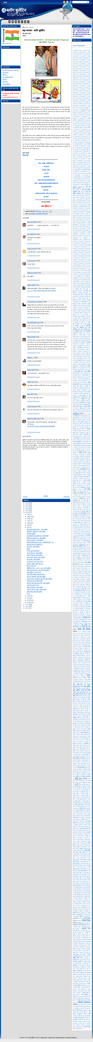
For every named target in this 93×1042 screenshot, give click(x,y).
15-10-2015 (86, 147)
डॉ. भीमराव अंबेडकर (76, 533)
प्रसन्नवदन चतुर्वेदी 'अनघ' (33, 418)
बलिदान (74, 660)
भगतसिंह (78, 701)
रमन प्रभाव (83, 774)
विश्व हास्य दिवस (87, 890)
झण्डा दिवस (75, 513)
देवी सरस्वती (81, 566)
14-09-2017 (87, 142)
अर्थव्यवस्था (76, 321)
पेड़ (89, 621)
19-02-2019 (84, 171)
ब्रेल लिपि (87, 681)
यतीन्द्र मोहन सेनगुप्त (76, 765)
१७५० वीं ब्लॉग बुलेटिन (81, 162)
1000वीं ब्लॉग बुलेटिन (84, 109)
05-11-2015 (82, 77)
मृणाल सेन (87, 750)
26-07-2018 (84, 237)
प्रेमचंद (83, 640)
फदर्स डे (76, 648)
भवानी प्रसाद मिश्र (82, 703)
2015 (26, 510)
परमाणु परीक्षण (87, 601)
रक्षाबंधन (84, 772)
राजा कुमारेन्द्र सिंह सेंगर (8, 77)
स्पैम (85, 990)
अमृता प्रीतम (85, 314)
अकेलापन (88, 299)
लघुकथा (82, 817)
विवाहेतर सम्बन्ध (87, 848)
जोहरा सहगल (75, 509)
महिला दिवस (83, 736)
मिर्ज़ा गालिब (79, 747)
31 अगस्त (84, 265)
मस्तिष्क (74, 728)
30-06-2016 (84, 261)
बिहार (83, 670)
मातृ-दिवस (86, 741)
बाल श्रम (82, 668)
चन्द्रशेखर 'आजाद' (76, 467)
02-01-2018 (82, 55)
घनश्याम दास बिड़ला (86, 463)
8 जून (82, 281)
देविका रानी (75, 566)
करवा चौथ (81, 391)
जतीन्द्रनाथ (83, 487)
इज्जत (83, 354)
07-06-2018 (79, 87)
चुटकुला (89, 474)
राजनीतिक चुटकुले (85, 784)
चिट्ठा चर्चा (78, 472)
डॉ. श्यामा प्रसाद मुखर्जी (78, 535)
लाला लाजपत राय (80, 822)
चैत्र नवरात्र (87, 478)
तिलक (76, 544)
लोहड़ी (80, 832)
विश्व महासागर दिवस (84, 881)
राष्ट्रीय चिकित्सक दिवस (81, 798)
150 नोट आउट (76, 149)
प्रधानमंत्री (87, 635)
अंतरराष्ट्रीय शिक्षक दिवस (83, 292)
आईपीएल (74, 334)
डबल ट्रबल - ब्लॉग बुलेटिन (33, 546)
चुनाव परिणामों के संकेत (46, 186)
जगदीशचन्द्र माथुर (80, 485)
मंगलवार (74, 717)
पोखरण (81, 623)
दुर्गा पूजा (74, 560)
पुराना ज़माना (75, 619)
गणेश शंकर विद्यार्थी (77, 441)
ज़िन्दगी (78, 504)
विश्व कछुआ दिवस (82, 857)
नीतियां (78, 588)
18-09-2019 (79, 167)
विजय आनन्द (84, 843)
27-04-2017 (87, 241)
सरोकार (88, 954)
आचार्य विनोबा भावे (85, 336)
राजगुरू (89, 782)
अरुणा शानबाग (77, 318)
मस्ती (79, 728)
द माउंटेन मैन (85, 549)
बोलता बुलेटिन (87, 679)
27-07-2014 (84, 242)
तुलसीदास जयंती (82, 544)
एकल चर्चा (88, 369)
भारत (81, 704)
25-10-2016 (86, 230)
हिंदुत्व (85, 1013)
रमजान (77, 774)
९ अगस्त (74, 285)
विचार (79, 843)
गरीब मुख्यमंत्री (86, 441)
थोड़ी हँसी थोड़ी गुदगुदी (77, 549)
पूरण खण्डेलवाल (31, 234)
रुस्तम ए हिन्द (79, 813)
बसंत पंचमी (80, 660)
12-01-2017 (87, 120)
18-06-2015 (75, 165)
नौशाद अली (83, 592)
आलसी (79, 351)
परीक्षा (81, 603)
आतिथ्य (76, 343)
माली (81, 745)
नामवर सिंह (87, 582)
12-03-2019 (84, 121)
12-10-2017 (83, 125)
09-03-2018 (79, 98)
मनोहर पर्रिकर (83, 725)
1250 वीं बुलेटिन (87, 127)
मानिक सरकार (75, 745)
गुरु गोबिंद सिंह (77, 448)
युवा (88, 767)
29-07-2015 (77, 257)
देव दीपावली (80, 564)
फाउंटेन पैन (87, 648)
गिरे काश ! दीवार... (46, 170)
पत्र (83, 599)
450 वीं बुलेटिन (77, 272)
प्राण (78, 638)
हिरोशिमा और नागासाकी (79, 1017)
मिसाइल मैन (75, 748)
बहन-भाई (74, 662)
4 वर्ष (81, 270)
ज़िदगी (74, 504)
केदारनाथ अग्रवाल (81, 419)
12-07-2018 (76, 125)
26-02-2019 (82, 233)
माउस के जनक (80, 739)
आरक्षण (87, 349)
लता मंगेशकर (76, 819)
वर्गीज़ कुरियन (80, 835)
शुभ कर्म (46, 173)
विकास (78, 841)
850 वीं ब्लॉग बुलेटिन (85, 283)
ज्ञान (84, 509)
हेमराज (87, 1017)
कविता (82, 398)
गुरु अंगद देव (81, 447)
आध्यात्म (74, 345)
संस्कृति (75, 943)
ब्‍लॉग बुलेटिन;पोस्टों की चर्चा (79, 694)
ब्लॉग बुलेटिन (16, 10)
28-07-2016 (84, 250)
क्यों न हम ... (46, 190)
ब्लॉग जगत (86, 682)
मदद (73, 721)
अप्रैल (28, 596)
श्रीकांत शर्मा (81, 932)
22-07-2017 (75, 204)
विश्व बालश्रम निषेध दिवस (82, 879)
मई (28, 527)
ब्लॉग (74, 682)
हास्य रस (82, 1008)
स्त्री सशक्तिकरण (82, 989)
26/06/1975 (75, 239)
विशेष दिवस (80, 850)
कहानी (82, 400)
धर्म (83, 573)
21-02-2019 (79, 195)
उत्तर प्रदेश (88, 360)
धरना (80, 573)
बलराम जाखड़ (80, 659)
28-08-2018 (80, 252)
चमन (74, 469)
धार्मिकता (87, 573)
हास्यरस (87, 1008)
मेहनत (88, 756)
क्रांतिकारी (88, 428)
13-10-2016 (83, 132)
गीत (85, 443)
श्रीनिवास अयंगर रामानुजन (83, 933)
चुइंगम (84, 474)
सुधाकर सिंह (86, 970)
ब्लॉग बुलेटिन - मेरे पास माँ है (34, 572)
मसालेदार (87, 726)
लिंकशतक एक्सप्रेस (78, 824)
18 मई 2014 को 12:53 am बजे (33, 364)
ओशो (81, 384)
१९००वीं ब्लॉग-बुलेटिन (77, 176)
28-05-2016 (80, 248)
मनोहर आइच (76, 725)
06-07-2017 (75, 81)
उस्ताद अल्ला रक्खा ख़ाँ (82, 364)
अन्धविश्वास (86, 309)
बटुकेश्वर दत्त (81, 657)
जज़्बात (87, 485)
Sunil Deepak (31, 261)
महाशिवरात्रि (86, 734)
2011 (26, 608)
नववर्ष (74, 582)
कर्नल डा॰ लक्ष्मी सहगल (84, 393)
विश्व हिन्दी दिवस (77, 892)
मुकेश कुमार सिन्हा (32, 222)
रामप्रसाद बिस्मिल (85, 793)
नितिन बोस (82, 584)
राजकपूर (78, 782)
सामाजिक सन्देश (78, 963)
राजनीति (76, 784)
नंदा (85, 575)
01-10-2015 (86, 53)
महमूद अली (84, 728)
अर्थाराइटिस (83, 321)
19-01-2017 (77, 171)
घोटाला (79, 465)
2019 (26, 503)
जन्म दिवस (87, 489)
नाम (82, 582)
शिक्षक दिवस (75, 918)
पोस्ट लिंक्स (75, 626)
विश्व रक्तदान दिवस (77, 885)
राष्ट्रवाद (79, 797)
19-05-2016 (80, 173)
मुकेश (74, 750)
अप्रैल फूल (84, 310)
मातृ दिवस (80, 741)
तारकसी (84, 542)
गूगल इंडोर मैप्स (88, 456)
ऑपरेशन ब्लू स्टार (80, 376)
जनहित (79, 489)
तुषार (88, 544)
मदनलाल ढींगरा (80, 721)
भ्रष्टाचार (79, 715)
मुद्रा (77, 750)
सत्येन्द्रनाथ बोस (83, 945)
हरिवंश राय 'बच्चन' (81, 999)
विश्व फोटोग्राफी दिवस (77, 877)
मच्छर (84, 719)
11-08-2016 (84, 116)
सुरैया (85, 976)
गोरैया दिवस (82, 459)
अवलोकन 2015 (79, 331)
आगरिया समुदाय (82, 334)
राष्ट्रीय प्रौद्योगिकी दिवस (77, 802)
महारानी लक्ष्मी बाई (85, 732)
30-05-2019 (77, 261)
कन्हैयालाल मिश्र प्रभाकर (84, 387)
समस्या (87, 946)
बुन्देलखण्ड (87, 673)
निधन (88, 584)
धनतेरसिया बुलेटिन (87, 571)
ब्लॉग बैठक (81, 695)
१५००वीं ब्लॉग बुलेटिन (85, 149)
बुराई (73, 675)
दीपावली (79, 558)
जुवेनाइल (79, 507)
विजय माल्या (79, 844)
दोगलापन (78, 569)
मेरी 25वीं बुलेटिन (86, 754)
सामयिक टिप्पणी (87, 961)
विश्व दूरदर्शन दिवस (82, 866)
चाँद (88, 469)
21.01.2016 (79, 198)
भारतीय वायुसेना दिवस (84, 706)
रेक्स (85, 813)
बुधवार (81, 673)
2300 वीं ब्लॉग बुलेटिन (77, 215)
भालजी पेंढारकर (80, 712)
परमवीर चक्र (79, 601)
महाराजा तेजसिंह (86, 730)
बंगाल (88, 653)
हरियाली (74, 999)
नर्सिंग (75, 581)
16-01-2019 (86, 151)
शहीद (74, 912)
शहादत (81, 910)
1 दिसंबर (80, 103)
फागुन (74, 649)
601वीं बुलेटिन (75, 277)
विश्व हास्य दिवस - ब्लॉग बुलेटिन (35, 587)
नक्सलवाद (76, 577)
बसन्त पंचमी (87, 660)
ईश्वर (84, 360)
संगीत (74, 939)
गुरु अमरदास (88, 447)
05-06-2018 (79, 76)
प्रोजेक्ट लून (88, 642)
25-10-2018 (75, 231)
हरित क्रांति (87, 998)
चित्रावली (88, 472)
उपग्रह (88, 362)
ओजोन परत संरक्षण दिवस (84, 378)
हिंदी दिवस (85, 1010)
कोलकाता (74, 426)
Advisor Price (51, 1037)
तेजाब (87, 546)
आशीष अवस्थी (31, 285)
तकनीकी (78, 540)
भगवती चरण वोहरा (85, 701)
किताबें (76, 408)
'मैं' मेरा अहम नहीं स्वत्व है (33, 551)
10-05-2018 (75, 105)
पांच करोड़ (75, 612)
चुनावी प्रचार (75, 478)
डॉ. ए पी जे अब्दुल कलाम (78, 529)
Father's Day (82, 1023)
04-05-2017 (79, 68)
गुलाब (77, 456)
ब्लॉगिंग (78, 699)
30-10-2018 (87, 263)
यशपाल (89, 765)
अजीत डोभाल (81, 305)
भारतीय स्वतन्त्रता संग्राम (77, 710)
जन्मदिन (74, 493)
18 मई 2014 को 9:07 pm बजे (33, 401)
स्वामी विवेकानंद (84, 994)
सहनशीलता (86, 957)
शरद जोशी (81, 909)
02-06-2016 (86, 57)
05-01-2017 (79, 72)
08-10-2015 (86, 94)
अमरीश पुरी (86, 312)
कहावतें (87, 400)
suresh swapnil (32, 248)
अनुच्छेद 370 (86, 307)
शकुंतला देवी (84, 905)
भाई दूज (88, 703)
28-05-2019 (87, 248)
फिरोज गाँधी (86, 649)
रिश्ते (84, 811)
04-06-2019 (86, 68)
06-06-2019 (86, 79)
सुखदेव (74, 970)
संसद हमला (88, 941)
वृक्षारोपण (74, 901)
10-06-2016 (82, 105)
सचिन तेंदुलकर (81, 943)
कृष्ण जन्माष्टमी (76, 417)
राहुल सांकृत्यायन (80, 810)
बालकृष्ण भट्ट (88, 668)
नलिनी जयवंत (81, 581)
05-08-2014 (75, 77)
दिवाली (78, 557)
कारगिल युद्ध (86, 404)
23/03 (83, 213)
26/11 (85, 239)
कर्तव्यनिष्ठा (76, 393)
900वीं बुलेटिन (80, 285)
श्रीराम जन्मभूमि (86, 935)
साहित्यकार (75, 965)
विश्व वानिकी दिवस (86, 885)
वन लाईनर (85, 833)
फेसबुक (81, 651)
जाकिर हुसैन (82, 502)
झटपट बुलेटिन (77, 511)
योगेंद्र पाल (85, 770)
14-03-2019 (80, 138)
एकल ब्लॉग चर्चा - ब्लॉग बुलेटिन (82, 371)
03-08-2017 (86, 64)
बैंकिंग (89, 677)
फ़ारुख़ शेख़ (79, 649)
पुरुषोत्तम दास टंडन (82, 619)
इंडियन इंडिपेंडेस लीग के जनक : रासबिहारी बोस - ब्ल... (40, 542)
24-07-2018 (75, 220)
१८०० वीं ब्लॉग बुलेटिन (77, 169)
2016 (26, 508)
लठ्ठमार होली (88, 817)
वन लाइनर (88, 832)
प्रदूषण (82, 635)
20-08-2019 (79, 182)
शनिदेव (79, 907)
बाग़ (79, 662)
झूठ (88, 514)
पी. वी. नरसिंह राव (81, 615)
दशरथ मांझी (76, 551)
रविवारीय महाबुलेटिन (86, 776)
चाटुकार (74, 470)
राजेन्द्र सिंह (78, 787)
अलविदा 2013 (79, 323)
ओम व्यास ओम (79, 382)
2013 (26, 604)
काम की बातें (79, 404)
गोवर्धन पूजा (88, 459)
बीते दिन (83, 671)
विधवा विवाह (84, 846)
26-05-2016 (86, 235)
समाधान (79, 948)
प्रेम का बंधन (78, 640)
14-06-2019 (84, 140)
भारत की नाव (46, 176)
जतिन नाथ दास (76, 487)
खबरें (88, 430)
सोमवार (88, 983)
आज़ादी (82, 342)
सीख (88, 965)
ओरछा (85, 382)
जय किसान (85, 494)
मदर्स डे (86, 721)
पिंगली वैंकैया (82, 613)
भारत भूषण (87, 704)
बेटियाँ (84, 677)
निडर (77, 584)
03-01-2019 (86, 61)
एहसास (74, 376)
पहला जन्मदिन (87, 604)
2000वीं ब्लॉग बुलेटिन (85, 184)
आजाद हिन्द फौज (85, 340)
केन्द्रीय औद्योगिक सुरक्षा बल (83, 421)
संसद (83, 941)
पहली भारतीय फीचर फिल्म (85, 606)
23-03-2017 (77, 209)
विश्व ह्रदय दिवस (80, 896)
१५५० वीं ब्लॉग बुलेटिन (77, 151)
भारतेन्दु (74, 712)
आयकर (74, 349)
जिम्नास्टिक (84, 504)
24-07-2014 (86, 219)
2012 (26, 606)
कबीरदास (78, 389)
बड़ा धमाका (46, 196)
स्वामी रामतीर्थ (75, 994)
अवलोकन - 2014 (79, 325)
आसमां (74, 353)
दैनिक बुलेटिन (84, 568)
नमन (77, 579)
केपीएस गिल (75, 423)
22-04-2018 (86, 202)
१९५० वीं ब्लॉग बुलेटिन (86, 176)
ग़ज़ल (84, 436)
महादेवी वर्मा (79, 730)
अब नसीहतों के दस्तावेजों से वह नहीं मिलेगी (38, 536)
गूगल (81, 456)
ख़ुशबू (88, 432)
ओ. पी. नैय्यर (88, 376)
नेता (89, 588)
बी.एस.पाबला (87, 670)
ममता (83, 726)
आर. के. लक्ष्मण (81, 349)
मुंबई (88, 748)
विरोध (77, 848)
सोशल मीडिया (77, 985)
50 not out (84, 272)
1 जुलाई (74, 103)
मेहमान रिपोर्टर (76, 758)
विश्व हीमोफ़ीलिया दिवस (78, 894)
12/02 (89, 125)
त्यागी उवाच (75, 548)
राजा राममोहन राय (76, 786)
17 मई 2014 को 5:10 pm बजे (33, 255)
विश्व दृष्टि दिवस (84, 868)
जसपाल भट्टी (75, 502)
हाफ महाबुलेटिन (76, 1006)
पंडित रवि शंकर (86, 597)
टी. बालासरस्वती (76, 516)
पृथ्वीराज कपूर (84, 621)
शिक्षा (81, 918)
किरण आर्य (82, 408)
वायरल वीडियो (80, 839)
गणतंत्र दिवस (76, 437)
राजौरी (89, 787)
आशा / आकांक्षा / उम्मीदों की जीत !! (46, 163)
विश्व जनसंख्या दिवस (84, 861)
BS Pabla (75, 1021)
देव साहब (87, 564)
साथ (88, 959)
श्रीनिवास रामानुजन (76, 935)
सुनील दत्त (82, 972)
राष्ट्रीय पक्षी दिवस (86, 800)
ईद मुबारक (79, 360)
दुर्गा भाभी (80, 560)
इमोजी (74, 356)
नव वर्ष (87, 581)
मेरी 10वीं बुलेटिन (77, 754)
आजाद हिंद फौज (77, 340)
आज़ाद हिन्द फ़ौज (76, 342)
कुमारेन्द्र (75, 414)
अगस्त (28, 521)
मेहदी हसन (83, 756)
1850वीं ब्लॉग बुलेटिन (86, 169)
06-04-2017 (79, 79)
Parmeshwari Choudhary (35, 301)
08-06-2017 (75, 92)
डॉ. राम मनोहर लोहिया (86, 533)
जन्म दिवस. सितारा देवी (82, 491)
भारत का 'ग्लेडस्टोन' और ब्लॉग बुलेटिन (36, 576)
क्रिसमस (80, 430)
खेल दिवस (86, 434)
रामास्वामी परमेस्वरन (85, 795)
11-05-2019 (87, 114)
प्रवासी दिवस (83, 637)
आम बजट (87, 347)
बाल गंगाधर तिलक (81, 666)
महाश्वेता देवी (75, 736)
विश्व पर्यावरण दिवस (82, 870)
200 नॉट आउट (76, 184)
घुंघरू (75, 465)
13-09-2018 (76, 132)
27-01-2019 (80, 241)
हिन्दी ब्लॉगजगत (87, 1015)
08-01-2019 (86, 90)
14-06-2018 (77, 140)
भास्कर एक (87, 712)
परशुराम (76, 603)
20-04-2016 (86, 178)
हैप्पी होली (75, 1019)
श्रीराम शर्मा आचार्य (76, 937)
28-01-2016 (87, 244)
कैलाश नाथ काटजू (85, 425)
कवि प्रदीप (84, 397)
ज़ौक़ (81, 509)
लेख (83, 826)
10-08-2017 (79, 107)
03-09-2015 (75, 66)
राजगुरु (83, 782)
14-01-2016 (77, 136)
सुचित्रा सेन (80, 970)
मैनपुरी (74, 760)
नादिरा (78, 582)
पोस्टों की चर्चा (86, 626)
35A (77, 270)
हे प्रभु (28, 594)
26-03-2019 (79, 235)
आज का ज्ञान (75, 338)
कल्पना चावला (82, 395)
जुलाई (28, 523)
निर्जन (74, 586)
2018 (26, 505)
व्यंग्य (73, 905)
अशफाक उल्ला (82, 332)
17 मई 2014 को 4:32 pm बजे (33, 229)
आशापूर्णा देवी (86, 351)
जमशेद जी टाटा (77, 494)
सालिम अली (86, 963)
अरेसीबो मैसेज (75, 319)
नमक (74, 579)
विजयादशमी (86, 844)
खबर (84, 430)
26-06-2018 (75, 237)
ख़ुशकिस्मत (82, 432)
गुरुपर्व (87, 450)
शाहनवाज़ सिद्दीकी (79, 916)
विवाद (81, 848)
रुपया (74, 813)
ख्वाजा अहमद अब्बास (77, 436)
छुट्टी (79, 481)
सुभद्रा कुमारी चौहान (81, 974)
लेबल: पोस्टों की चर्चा (84, 828)
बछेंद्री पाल (83, 655)
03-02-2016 (75, 63)
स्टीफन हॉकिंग (77, 987)
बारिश (75, 666)
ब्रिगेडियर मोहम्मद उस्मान (78, 681)
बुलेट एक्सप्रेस (80, 675)
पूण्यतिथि (78, 621)
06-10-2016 (75, 85)
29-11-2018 (87, 259)
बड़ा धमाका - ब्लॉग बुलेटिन (33, 559)
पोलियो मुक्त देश (87, 623)
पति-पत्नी (79, 599)
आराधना (74, 351)
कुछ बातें (74, 411)
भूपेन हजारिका (83, 714)
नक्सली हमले (82, 577)
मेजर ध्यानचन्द (75, 752)
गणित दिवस (79, 439)
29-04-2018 (87, 255)
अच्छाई (79, 303)
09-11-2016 (86, 101)
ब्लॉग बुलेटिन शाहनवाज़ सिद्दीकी (82, 688)
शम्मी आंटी (75, 909)
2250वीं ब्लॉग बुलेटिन (83, 206)
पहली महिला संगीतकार (84, 610)
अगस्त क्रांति (83, 301)
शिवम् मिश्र (79, 920)
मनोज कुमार (87, 723)
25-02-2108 (79, 226)
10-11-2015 (86, 107)
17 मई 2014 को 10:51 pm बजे (33, 352)
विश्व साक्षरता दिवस (86, 888)
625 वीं (81, 277)
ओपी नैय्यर (75, 380)
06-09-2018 (86, 83)
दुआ (83, 558)
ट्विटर (78, 520)
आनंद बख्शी (80, 345)
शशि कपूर (87, 909)
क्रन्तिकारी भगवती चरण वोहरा (78, 428)
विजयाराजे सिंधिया (76, 846)
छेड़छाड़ (84, 481)
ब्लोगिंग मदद (84, 699)
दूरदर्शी (82, 562)
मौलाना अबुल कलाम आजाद (83, 763)
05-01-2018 (86, 72)
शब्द (88, 907)
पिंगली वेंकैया (75, 613)
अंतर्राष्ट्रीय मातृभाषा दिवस (83, 298)
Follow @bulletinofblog (79, 45)
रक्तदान (78, 772)
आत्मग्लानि (82, 343)
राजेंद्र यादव (84, 786)
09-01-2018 (75, 96)
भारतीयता (87, 710)
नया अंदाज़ (83, 579)
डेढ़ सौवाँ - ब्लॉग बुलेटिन (84, 525)
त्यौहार (80, 548)
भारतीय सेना (75, 708)
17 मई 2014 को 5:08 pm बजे (33, 243)
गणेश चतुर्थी (86, 439)
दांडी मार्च (87, 551)
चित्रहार (83, 472)
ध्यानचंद (81, 575)
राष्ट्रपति (74, 797)
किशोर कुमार (79, 409)
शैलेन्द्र (84, 926)
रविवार (77, 776)
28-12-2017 (77, 253)
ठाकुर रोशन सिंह (87, 520)
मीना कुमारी (82, 748)
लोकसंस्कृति (75, 832)
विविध (75, 850)
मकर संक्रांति (75, 719)
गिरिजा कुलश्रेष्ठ (31, 337)
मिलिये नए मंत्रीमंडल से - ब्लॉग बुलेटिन (36, 538)
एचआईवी (77, 373)
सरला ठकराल (82, 954)
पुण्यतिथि (84, 617)
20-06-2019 (75, 180)
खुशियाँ (80, 434)
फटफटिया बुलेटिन (31, 534)
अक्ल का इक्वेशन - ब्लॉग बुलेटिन (35, 540)
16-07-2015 (82, 153)
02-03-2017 (79, 57)
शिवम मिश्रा (87, 918)
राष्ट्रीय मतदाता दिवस (78, 804)
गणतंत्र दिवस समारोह (85, 437)
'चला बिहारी (75, 50)
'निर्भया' (85, 50)
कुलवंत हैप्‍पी (77, 415)
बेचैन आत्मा (79, 677)
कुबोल (88, 411)
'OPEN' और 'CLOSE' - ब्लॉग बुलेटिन (37, 589)
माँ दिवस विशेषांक (85, 737)
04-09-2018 (82, 70)
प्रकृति (85, 633)
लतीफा (83, 819)
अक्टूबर (29, 516)
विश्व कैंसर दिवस (84, 859)
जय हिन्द (75, 498)
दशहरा (82, 551)
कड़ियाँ (86, 386)
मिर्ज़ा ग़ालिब (86, 747)
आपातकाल (80, 347)
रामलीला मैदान (75, 795)
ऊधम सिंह (82, 365)
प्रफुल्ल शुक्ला (75, 637)
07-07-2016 (86, 87)
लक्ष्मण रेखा (87, 815)
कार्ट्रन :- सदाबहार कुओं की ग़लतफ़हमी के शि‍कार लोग (46, 183)
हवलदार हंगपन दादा (81, 1004)
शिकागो (87, 916)
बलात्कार (87, 659)
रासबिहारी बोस (82, 808)
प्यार (79, 631)
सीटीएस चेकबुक (76, 966)
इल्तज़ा (89, 356)
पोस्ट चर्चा (76, 625)
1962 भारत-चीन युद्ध (78, 178)
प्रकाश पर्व (80, 633)
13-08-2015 (87, 131)
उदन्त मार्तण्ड (82, 362)
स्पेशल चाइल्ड (80, 990)
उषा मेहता (74, 364)
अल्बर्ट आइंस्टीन (87, 323)
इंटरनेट (78, 353)
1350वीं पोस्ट (81, 134)
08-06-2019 (82, 92)
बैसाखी (76, 679)
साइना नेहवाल (83, 959)
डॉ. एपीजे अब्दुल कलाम (84, 531)
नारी (73, 584)
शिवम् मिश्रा (5, 82)
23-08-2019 (87, 211)
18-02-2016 (79, 164)
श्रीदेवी (74, 933)
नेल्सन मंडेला (76, 592)
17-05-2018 (86, 156)
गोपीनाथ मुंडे (75, 459)
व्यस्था (78, 905)
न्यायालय (88, 592)
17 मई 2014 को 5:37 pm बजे (33, 267)
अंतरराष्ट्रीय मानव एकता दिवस (81, 288)
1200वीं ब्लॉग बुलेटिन (78, 127)
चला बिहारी (82, 469)
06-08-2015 (82, 81)
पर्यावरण (86, 603)
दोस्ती (86, 569)
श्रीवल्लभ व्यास (86, 937)
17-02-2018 (79, 156)
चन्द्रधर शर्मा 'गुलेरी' (85, 465)
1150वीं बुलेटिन (80, 120)
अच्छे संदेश (84, 303)
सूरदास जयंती (79, 979)
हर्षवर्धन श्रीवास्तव (6, 84)
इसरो (89, 358)
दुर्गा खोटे (87, 558)
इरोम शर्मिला (79, 356)
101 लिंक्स (82, 110)
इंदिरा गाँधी (88, 353)
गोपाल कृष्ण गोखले (85, 458)
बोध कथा (81, 679)
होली (80, 1019)
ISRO (78, 1024)
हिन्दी (75, 1015)
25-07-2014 (82, 228)
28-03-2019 (84, 246)
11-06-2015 (77, 116)
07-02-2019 (82, 85)
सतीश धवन (88, 943)
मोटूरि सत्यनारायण (85, 760)
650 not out (76, 279)
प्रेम (73, 640)
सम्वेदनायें (88, 948)
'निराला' (80, 50)
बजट (88, 655)
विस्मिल (85, 898)
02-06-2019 (75, 59)
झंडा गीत (88, 509)
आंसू (88, 332)
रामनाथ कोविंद (76, 793)
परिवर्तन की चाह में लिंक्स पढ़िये (35, 581)
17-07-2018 (75, 158)
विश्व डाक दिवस (85, 863)
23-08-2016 (80, 211)
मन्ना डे (89, 725)
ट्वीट (82, 520)
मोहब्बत (78, 761)
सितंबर (28, 519)
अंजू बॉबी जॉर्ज (77, 286)
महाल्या (74, 734)
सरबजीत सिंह (75, 954)
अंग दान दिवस (87, 285)
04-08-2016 (75, 70)
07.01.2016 (79, 90)
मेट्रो (80, 752)
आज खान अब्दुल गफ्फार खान (85, 338)
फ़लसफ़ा (81, 648)
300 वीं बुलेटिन (77, 265)
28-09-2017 (87, 252)
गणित (74, 439)
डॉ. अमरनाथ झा (86, 527)
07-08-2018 (82, 88)
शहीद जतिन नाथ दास (82, 912)
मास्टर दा (85, 745)
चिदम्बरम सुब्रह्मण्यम (78, 474)
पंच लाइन (85, 593)
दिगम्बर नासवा (31, 370)
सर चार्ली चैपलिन (77, 950)
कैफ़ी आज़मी (76, 425)
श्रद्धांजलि (84, 928)
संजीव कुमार (79, 939)
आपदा (74, 347)
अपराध (79, 310)
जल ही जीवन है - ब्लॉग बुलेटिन (34, 553)
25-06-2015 (75, 228)
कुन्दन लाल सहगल (81, 411)
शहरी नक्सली (75, 910)
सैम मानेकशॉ (82, 981)
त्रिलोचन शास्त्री (86, 548)
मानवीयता (80, 743)
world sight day (78, 1028)
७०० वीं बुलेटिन (84, 279)
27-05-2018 (77, 242)
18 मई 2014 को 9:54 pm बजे (33, 413)
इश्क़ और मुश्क (80, 358)
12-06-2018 (87, 123)
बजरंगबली (75, 657)
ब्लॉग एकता (79, 682)
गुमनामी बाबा (77, 445)
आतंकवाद (88, 342)
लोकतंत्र (74, 830)
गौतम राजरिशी (86, 461)
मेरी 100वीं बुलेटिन (86, 752)
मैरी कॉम (78, 760)
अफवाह (89, 310)
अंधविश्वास (75, 299)
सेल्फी (89, 979)
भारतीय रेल (75, 706)
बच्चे (78, 655)
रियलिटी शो (88, 810)
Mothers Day (79, 1026)
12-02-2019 (77, 121)
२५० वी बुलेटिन (82, 231)
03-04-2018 (82, 63)
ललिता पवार (75, 821)
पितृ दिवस (74, 615)
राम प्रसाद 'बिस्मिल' (85, 789)
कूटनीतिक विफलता (85, 415)
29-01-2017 (84, 253)
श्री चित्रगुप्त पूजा (84, 930)
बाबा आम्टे (84, 662)
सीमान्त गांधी (83, 966)
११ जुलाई (79, 112)
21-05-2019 (75, 197)
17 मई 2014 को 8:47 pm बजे (33, 317)
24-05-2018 (79, 219)
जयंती (80, 498)
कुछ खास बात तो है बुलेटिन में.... (35, 544)
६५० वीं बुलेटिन (87, 277)
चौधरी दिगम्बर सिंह (77, 480)
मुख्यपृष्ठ (45, 496)
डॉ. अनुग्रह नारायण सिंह (77, 527)
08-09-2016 (79, 94)
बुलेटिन (88, 675)
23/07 (87, 213)
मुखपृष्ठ (5, 2)
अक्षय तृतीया (76, 301)
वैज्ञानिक (84, 901)
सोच (88, 981)
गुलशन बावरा (81, 454)
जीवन (79, 505)
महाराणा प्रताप (75, 732)
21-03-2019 (86, 195)
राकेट (77, 780)
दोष (83, 569)
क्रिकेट (75, 430)
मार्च (28, 598)
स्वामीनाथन (75, 996)
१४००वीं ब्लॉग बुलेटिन (78, 143)
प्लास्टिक (74, 646)
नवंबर (28, 514)
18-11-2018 (86, 167)
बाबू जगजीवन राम (87, 664)
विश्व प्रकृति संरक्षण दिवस (84, 876)
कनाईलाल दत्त (75, 387)
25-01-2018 (82, 224)
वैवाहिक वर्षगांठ (79, 903)
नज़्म (88, 577)
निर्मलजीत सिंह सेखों (81, 586)
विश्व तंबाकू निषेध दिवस (77, 865)
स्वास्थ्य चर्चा (81, 996)
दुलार (85, 560)
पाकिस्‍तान (81, 612)
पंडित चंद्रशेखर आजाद (81, 595)
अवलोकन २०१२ (83, 327)
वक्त (84, 832)
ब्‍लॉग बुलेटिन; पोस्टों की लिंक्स (81, 690)
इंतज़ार (83, 353)
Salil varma (87, 1026)
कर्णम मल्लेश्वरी (87, 391)
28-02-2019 (77, 246)
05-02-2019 (75, 74)
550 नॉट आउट (87, 274)
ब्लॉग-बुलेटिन (83, 697)
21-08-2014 (82, 197)
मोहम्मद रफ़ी (84, 761)
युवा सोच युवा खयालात (77, 769)
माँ (80, 737)
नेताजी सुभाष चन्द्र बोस (79, 590)
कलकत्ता (74, 395)
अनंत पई (79, 307)
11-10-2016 (81, 118)
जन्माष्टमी (88, 492)
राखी (86, 780)
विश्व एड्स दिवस (84, 854)
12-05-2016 (80, 123)
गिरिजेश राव (79, 443)
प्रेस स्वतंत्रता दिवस (80, 642)
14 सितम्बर (88, 134)
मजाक (88, 719)
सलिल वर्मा (76, 957)
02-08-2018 (82, 59)
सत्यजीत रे (76, 945)
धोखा (74, 575)
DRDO (80, 1021)
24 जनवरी (84, 217)
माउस (74, 739)
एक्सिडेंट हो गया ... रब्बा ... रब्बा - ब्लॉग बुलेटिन (39, 568)
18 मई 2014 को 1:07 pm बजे (33, 377)
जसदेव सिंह (85, 500)
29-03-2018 (80, 255)
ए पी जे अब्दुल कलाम (82, 367)
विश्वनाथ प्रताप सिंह (78, 898)
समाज (74, 948)
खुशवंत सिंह (75, 434)
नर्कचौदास (88, 579)
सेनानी (85, 979)
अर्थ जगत (88, 319)
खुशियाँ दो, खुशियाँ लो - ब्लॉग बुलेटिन (36, 531)
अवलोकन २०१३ (76, 329)
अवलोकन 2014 (87, 329)
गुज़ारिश (88, 443)
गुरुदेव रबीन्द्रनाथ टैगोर (80, 450)
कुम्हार (89, 414)
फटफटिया (79, 646)
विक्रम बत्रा (84, 841)
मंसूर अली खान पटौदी (84, 717)
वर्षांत (74, 837)
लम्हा (88, 819)
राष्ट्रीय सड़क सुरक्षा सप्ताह (81, 806)
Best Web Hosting (60, 1037)
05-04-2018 (82, 74)
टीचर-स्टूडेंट (83, 516)
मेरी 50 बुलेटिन (76, 756)
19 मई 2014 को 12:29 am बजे (33, 432)
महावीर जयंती (80, 734)
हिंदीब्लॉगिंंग (80, 1013)
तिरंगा (89, 542)
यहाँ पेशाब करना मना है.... (33, 585)
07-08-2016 (75, 88)
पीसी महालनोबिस (77, 617)
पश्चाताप (81, 604)
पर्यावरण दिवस (75, 604)
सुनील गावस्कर (75, 972)
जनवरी (29, 602)
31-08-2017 (75, 268)
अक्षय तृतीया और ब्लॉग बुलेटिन (34, 591)
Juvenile (83, 1024)
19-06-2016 (87, 173)
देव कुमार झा (5, 72)
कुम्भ (85, 414)
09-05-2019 (86, 98)
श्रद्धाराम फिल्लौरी (76, 930)
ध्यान (77, 575)
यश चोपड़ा (84, 765)
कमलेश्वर (84, 389)
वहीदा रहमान (79, 837)
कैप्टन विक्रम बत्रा (87, 423)
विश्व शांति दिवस (77, 888)
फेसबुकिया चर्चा (87, 651)
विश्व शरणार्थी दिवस (86, 887)
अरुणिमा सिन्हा (86, 318)
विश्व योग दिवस (76, 883)
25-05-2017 (86, 226)
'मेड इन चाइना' (82, 52)
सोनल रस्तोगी (75, 983)
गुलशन (76, 454)
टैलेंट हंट (84, 518)
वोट (84, 903)
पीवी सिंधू (88, 615)
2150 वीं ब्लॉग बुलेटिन (81, 200)
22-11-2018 (82, 204)
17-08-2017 (82, 158)
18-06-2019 (82, 165)
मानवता (74, 743)
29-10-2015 (80, 259)
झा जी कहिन (82, 514)
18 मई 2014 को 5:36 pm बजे (33, 389)
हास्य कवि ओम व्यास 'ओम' (85, 1006)
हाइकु (88, 1004)
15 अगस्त (76, 145)
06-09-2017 (79, 83)
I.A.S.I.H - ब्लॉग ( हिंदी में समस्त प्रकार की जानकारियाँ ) (41, 290)
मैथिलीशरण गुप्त (85, 758)
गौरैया (80, 463)
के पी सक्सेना (84, 417)
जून (28, 525)
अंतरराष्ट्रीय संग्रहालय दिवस (78, 294)
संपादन (79, 941)
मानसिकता (86, 743)
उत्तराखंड (76, 362)
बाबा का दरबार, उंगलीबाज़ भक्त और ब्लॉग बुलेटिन (39, 579)
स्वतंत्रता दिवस (85, 992)
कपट (74, 389)
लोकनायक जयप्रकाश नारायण (83, 830)
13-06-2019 (80, 131)
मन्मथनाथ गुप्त (77, 726)
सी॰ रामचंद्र (82, 965)
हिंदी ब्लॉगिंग (84, 1012)
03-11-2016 (82, 66)
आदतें (88, 343)
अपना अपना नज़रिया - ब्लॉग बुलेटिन (36, 557)
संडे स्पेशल (85, 939)
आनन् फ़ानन (86, 345)
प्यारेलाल (84, 631)
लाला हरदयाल (87, 822)
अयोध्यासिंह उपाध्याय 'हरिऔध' (78, 316)
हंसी (86, 996)
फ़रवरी (28, 600)
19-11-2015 (85, 175)
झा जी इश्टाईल (82, 513)
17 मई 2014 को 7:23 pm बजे (33, 296)
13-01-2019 (77, 129)
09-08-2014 (82, 99)
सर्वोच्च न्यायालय (86, 955)
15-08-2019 (79, 147)
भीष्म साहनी (75, 714)
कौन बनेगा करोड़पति (83, 426)
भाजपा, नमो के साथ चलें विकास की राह (46, 180)
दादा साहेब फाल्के (76, 553)
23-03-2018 (84, 209)
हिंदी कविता (78, 1010)
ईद (74, 360)
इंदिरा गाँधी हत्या (77, 354)
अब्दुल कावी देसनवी (78, 312)
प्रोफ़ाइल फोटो (77, 644)
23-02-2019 (87, 208)
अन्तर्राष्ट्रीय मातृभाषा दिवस (77, 309)
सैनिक (76, 981)
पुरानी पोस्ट (66, 497)
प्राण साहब (83, 638)
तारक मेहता (79, 542)
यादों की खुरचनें (81, 767)
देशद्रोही (78, 568)
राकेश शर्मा (82, 780)
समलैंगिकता (82, 946)
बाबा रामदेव (80, 664)
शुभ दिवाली (86, 922)
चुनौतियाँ (81, 478)
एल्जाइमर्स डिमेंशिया (85, 375)
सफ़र (77, 946)
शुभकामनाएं (75, 924)
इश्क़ (75, 358)
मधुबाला (74, 723)
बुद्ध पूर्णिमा (76, 673)
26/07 (81, 239)
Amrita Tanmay (32, 406)
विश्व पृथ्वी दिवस (83, 874)
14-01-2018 (84, 136)
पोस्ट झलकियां (84, 625)
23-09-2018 (77, 213)
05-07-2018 (86, 76)
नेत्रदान (89, 590)
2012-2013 (75, 186)
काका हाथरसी (75, 402)
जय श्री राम (88, 496)
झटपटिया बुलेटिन (85, 511)
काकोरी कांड (82, 402)
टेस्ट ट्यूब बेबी (78, 518)
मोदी (73, 761)
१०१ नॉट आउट (75, 110)
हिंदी (73, 1010)
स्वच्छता (78, 992)
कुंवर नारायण (86, 409)
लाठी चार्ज (82, 821)
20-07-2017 (82, 180)
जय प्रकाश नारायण (80, 496)
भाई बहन (76, 704)
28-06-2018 (77, 250)
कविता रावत (30, 382)
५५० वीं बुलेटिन (77, 275)
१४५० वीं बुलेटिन (87, 143)
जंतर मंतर (83, 483)
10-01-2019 (86, 103)
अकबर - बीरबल (82, 299)
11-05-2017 (80, 114)
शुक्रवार (79, 923)
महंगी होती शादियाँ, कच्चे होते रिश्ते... (36, 574)
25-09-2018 (79, 230)
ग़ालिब (74, 443)
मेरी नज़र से (46, 166)
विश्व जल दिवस (76, 863)
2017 (26, 507)
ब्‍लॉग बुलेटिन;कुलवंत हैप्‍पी (82, 692)
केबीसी (81, 423)
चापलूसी (84, 470)
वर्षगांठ (87, 835)
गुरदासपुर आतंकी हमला (86, 445)
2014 (26, 512)
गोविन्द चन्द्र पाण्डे (77, 461)
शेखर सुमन (83, 924)
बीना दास (88, 671)
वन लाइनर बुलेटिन (77, 833)
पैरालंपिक (76, 623)
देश (86, 566)
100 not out (75, 109)
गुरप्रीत (75, 447)
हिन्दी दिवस (80, 1015)
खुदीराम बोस (75, 432)
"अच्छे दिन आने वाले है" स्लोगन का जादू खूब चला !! (46, 193)
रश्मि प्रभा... (5, 75)
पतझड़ (28, 549)
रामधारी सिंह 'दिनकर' (84, 791)
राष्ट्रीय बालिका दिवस (86, 802)
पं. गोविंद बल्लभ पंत (78, 593)
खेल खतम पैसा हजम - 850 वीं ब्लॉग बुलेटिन (38, 570)
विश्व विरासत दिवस (77, 887)
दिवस (74, 557)
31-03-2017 (79, 266)
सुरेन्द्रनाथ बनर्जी (79, 976)
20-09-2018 (86, 182)
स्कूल (89, 985)
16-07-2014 (75, 153)
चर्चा (77, 469)
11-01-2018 (84, 112)
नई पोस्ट (25, 497)
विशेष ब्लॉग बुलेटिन (80, 852)
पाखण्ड (87, 612)
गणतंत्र (89, 436)
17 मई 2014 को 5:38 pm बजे (33, 280)
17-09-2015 (79, 160)
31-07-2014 (86, 266)
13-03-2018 (84, 129)
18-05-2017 (86, 164)
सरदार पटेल (75, 952)
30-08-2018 (80, 263)
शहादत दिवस (86, 910)
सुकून (88, 968)
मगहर (80, 719)
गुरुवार (80, 452)
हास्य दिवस (76, 1008)
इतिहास (87, 354)
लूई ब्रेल (79, 826)
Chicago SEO (43, 1037)
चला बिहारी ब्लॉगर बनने (33, 322)
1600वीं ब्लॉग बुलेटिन (81, 154)
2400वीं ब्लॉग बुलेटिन (81, 222)
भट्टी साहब (75, 703)
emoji (84, 1021)
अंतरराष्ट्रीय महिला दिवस (86, 286)
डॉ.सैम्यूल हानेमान (83, 538)
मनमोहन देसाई (81, 723)
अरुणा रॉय (88, 316)
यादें (75, 767)
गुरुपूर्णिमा (74, 452)
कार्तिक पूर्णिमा (87, 406)
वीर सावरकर (86, 899)
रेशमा (82, 815)
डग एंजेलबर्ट (85, 522)
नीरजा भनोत (84, 588)
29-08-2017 (84, 257)
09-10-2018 (79, 101)
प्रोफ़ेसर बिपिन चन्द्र (85, 644)
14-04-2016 (87, 138)
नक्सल (89, 575)
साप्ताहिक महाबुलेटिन (77, 961)
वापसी (74, 839)
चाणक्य (79, 470)
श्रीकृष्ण (87, 932)
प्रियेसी (88, 638)
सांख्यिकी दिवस (75, 959)
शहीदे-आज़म (80, 914)
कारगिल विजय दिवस (77, 406)
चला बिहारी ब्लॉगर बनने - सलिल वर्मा (11, 70)
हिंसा (89, 1013)
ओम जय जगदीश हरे (83, 380)
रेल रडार (78, 815)
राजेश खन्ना (84, 787)
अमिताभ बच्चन (76, 314)
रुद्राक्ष (88, 811)
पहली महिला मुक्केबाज (78, 608)
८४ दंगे (78, 283)
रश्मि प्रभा (78, 778)
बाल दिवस (76, 668)
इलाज (85, 356)
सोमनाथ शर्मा (82, 983)
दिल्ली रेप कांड (85, 555)
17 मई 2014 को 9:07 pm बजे (33, 331)
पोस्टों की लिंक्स (32, 213)
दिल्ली (79, 555)
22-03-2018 (79, 202)
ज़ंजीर (79, 483)
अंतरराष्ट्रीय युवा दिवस (77, 290)
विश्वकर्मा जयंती (87, 896)
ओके (75, 378)
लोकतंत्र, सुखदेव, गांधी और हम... (35, 564)
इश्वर (86, 358)
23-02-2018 (80, 208)
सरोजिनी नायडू (77, 955)
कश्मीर (78, 400)
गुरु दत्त (83, 448)
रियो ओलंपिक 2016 (78, 811)
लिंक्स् (85, 824)
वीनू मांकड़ (79, 899)
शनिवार (83, 907)
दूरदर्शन (78, 562)
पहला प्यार (76, 606)
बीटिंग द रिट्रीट (77, 671)
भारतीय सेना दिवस (85, 708)
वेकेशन (79, 901)
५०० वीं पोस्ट (80, 274)
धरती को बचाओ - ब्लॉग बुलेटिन (35, 555)
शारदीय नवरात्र (87, 914)
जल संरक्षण (87, 498)
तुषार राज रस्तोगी (77, 546)
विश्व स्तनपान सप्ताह (78, 890)
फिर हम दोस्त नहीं (31, 566)
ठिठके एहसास (77, 522)
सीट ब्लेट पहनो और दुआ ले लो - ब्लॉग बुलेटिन (38, 583)
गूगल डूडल (76, 458)
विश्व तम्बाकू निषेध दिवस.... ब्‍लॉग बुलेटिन (37, 529)
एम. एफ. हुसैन (84, 373)
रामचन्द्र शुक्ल (75, 791)
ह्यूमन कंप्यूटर (86, 1019)
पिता (88, 613)
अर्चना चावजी (82, 319)
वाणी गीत (5, 79)
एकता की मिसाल (81, 369)
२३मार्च (78, 217)
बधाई (86, 657)
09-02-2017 (82, 96)
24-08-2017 (82, 220)
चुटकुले (75, 476)
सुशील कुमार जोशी (32, 273)
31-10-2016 (82, 268)
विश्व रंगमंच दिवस (85, 883)
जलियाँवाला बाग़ (76, 500)
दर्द (89, 549)
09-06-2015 (75, 99)
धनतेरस (79, 571)
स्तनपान (74, 989)
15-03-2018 (83, 145)
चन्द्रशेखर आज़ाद (85, 467)
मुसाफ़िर (81, 750)
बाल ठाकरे (88, 666)
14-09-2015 (80, 142)
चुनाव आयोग (86, 476)
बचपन (74, 655)
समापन (83, 948)
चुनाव (80, 476)
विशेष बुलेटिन (87, 850)
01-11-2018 (75, 55)
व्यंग (88, 903)
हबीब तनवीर (81, 998)
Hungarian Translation (70, 1037)
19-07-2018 (77, 175)
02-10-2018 (79, 61)
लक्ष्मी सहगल (75, 817)
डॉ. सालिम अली (82, 536)
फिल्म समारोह (75, 651)
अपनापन (74, 310)
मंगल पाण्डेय (85, 715)
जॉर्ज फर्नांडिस (86, 507)
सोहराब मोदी (84, 985)
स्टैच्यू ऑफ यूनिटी (85, 987)
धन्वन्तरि (75, 573)
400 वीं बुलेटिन (87, 270)
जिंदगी (88, 502)
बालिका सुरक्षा (77, 670)
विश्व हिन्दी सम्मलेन (86, 892)
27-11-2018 (80, 244)
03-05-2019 (79, 64)
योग (80, 770)
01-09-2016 (79, 53)
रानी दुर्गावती (76, 789)
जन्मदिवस (82, 493)
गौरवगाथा (74, 463)
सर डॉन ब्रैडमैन (86, 950)
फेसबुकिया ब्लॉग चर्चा (79, 653)
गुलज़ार (88, 452)
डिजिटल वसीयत (83, 524)
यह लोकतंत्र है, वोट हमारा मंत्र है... (35, 561)
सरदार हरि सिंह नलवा (84, 952)
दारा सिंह (84, 553)
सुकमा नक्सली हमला (81, 968)
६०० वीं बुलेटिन (86, 275)
